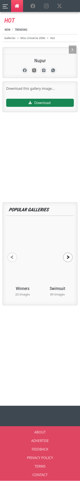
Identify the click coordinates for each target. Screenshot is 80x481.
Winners (22, 288)
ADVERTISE (40, 440)
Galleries (9, 38)
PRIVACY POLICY (40, 457)
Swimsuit (57, 288)
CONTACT (40, 474)
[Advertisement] (40, 152)
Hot (52, 38)
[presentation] (12, 257)
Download (40, 102)
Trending (21, 29)
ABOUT (40, 432)
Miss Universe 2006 (32, 38)
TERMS (40, 466)
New (7, 29)
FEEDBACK (40, 449)
